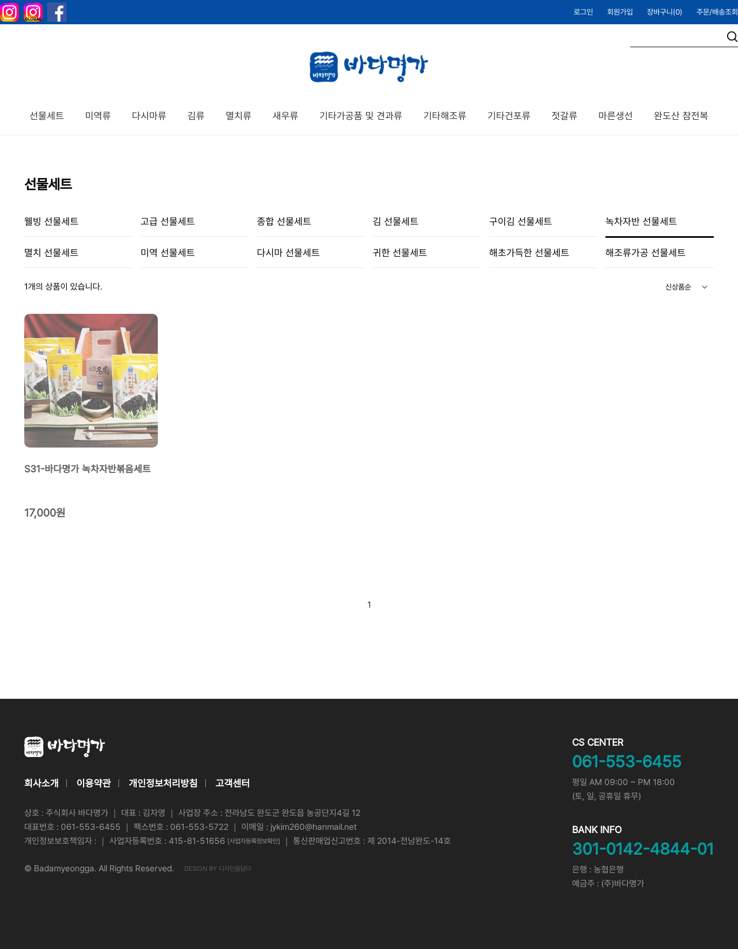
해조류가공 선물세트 (645, 252)
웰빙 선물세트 (51, 221)
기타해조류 (445, 115)
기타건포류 (509, 115)
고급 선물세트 (168, 221)
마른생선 (615, 115)
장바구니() (665, 12)
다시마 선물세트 (288, 252)
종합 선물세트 (284, 221)
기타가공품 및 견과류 (360, 115)
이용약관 (93, 783)
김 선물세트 (396, 221)
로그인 (583, 12)
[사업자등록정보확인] (253, 841)
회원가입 (620, 12)
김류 (196, 115)
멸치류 (239, 115)
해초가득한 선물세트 (529, 252)
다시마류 (149, 115)
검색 (732, 37)
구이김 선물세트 (520, 221)
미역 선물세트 (168, 252)
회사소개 (41, 783)
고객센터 (232, 783)
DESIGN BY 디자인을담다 (217, 868)
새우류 (285, 115)
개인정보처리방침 (163, 783)
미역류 (98, 115)
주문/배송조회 (717, 12)
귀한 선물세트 (400, 252)
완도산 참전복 (681, 115)
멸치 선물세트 (51, 252)
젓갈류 (564, 115)
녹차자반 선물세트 (641, 221)
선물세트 (47, 115)
